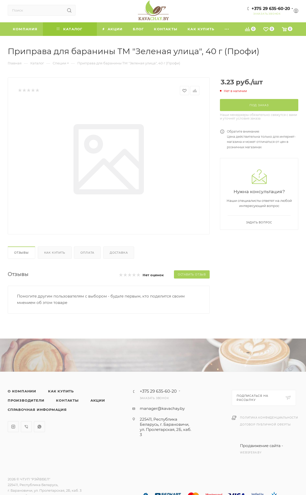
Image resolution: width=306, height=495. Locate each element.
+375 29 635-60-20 (271, 8)
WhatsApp (39, 426)
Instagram (13, 426)
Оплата (87, 252)
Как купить (54, 252)
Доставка (119, 252)
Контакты (67, 400)
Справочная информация (37, 410)
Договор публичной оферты (265, 424)
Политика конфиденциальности (269, 417)
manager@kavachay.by (162, 408)
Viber (26, 426)
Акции (97, 400)
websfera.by (251, 452)
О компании (22, 391)
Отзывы (21, 252)
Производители (26, 400)
